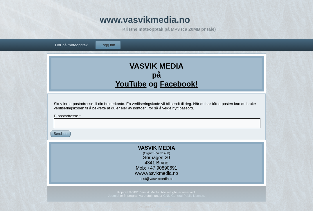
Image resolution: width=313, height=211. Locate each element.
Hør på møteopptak (71, 45)
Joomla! (113, 195)
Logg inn (108, 45)
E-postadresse (67, 116)
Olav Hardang (165, 206)
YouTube (130, 84)
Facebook (177, 84)
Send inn (60, 134)
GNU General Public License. (184, 195)
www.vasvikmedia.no (145, 20)
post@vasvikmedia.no (156, 179)
